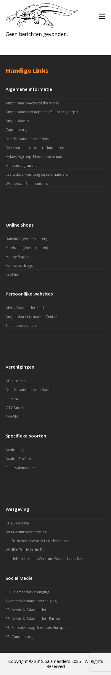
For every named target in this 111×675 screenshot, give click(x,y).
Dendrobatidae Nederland (28, 138)
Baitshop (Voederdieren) (26, 238)
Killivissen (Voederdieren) (27, 247)
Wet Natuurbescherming (26, 531)
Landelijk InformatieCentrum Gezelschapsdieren (46, 558)
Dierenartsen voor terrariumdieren (35, 147)
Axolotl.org (15, 449)
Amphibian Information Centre (31, 316)
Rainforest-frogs (19, 265)
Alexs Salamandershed (25, 307)
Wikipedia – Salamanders (27, 183)
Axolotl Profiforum (21, 458)
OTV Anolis (15, 407)
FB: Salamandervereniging (27, 592)
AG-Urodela (16, 380)
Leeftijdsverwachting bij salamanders (37, 174)
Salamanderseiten (21, 325)
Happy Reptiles (18, 256)
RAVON (12, 416)
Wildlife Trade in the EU (25, 549)
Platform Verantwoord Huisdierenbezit (38, 540)
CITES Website (17, 523)
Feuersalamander (20, 467)
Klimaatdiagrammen (23, 165)
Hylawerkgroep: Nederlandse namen (36, 156)
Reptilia (12, 274)
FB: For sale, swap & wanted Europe (35, 627)
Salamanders (57, 661)
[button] (102, 15)
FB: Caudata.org (19, 636)
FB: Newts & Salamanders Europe (33, 618)
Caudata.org (16, 129)
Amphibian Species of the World (32, 103)
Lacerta (12, 398)
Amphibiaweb (17, 120)
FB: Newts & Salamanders (27, 609)
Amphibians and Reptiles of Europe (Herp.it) (42, 111)
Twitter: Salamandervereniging (31, 600)
